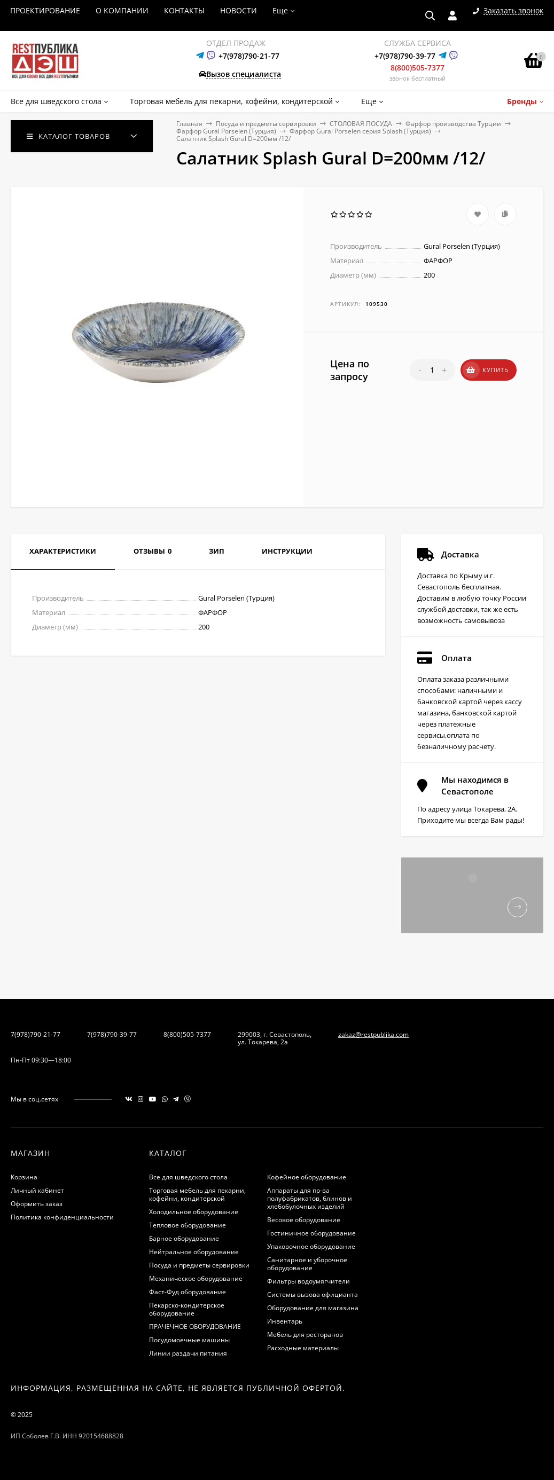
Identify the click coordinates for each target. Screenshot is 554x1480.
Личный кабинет (37, 1190)
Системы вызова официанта (312, 1294)
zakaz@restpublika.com (373, 1034)
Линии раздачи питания (188, 1353)
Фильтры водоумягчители (308, 1281)
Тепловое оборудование (187, 1225)
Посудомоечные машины (189, 1339)
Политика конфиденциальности (62, 1217)
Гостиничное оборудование (311, 1233)
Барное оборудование (184, 1238)
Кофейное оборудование (306, 1177)
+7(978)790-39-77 (404, 56)
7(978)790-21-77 (35, 1034)
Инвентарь (284, 1321)
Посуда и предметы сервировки (266, 123)
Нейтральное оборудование (194, 1251)
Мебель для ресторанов (305, 1334)
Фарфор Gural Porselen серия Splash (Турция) (360, 131)
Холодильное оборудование (193, 1211)
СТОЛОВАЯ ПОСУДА (361, 123)
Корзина (24, 1177)
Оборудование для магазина (312, 1307)
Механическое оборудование (196, 1278)
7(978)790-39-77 (112, 1034)
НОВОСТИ (238, 10)
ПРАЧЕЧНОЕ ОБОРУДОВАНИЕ (195, 1326)
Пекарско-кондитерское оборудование (186, 1309)
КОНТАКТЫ (184, 10)
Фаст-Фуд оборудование (187, 1291)
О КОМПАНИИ (122, 10)
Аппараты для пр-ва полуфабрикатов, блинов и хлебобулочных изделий (309, 1198)
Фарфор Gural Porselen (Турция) (226, 131)
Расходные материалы (303, 1347)
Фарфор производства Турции (453, 123)
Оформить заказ (37, 1203)
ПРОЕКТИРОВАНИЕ (45, 10)
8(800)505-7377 (417, 67)
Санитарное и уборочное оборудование (307, 1263)
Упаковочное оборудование (311, 1246)
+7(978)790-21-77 (249, 56)
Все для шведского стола (188, 1177)
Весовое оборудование (303, 1219)
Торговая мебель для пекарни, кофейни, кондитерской (197, 1194)
